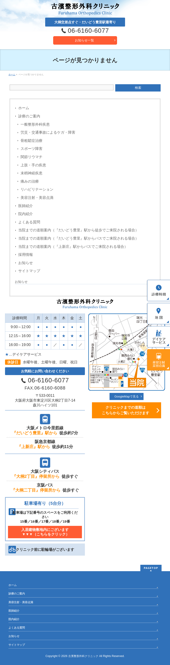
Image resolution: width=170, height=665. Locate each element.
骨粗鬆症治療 (31, 141)
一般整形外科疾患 (35, 124)
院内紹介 (25, 214)
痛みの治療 (30, 181)
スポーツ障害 (31, 149)
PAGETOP (151, 567)
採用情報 (25, 255)
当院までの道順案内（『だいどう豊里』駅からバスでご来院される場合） (78, 238)
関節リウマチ (31, 157)
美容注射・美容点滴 (37, 198)
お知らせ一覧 (84, 40)
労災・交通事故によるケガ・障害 (48, 132)
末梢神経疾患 (31, 173)
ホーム (23, 108)
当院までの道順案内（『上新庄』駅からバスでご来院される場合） (73, 247)
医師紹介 (25, 206)
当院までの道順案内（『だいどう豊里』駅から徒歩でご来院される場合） (78, 230)
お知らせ (25, 263)
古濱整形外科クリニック (83, 656)
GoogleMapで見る (126, 396)
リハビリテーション (37, 189)
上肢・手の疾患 (33, 165)
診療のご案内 (29, 116)
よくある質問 (29, 222)
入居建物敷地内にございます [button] (45, 532)
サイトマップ (29, 271)
